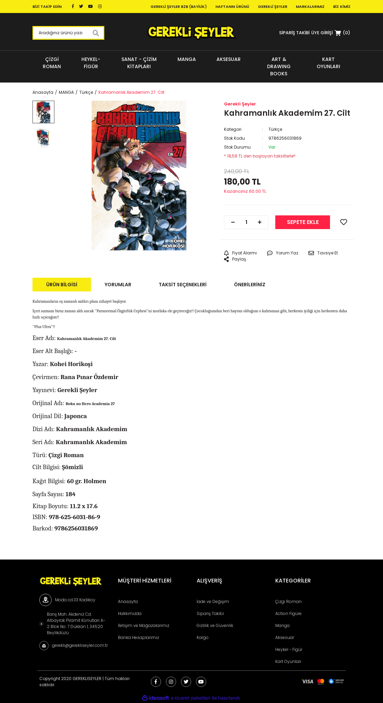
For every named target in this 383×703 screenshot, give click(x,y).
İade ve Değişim (213, 601)
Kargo (203, 637)
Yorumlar (118, 284)
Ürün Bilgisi (61, 284)
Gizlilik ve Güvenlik (215, 625)
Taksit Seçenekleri (183, 284)
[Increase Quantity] (259, 222)
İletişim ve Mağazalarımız (143, 625)
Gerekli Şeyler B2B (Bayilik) (178, 6)
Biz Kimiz (342, 6)
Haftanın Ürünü (232, 6)
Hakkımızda (130, 613)
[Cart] (342, 32)
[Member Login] (321, 32)
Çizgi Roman (288, 601)
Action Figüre (288, 613)
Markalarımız (310, 6)
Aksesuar (284, 637)
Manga (282, 625)
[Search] (68, 33)
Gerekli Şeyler (272, 6)
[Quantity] (246, 222)
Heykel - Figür (288, 649)
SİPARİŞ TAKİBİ (294, 32)
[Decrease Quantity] (233, 222)
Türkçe (275, 129)
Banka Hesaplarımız (138, 637)
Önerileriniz (249, 284)
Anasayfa (128, 601)
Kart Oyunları (288, 661)
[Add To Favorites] (344, 222)
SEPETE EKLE (303, 222)
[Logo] (191, 32)
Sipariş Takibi (210, 613)
